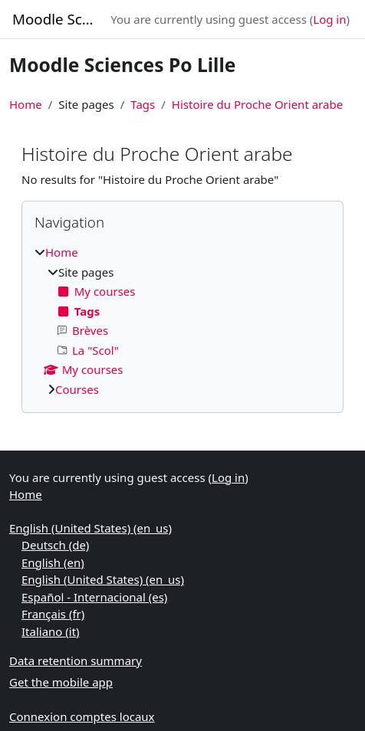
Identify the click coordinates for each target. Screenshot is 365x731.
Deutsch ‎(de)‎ (55, 544)
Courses (77, 389)
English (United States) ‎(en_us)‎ (90, 528)
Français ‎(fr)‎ (52, 613)
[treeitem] (182, 321)
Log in (329, 19)
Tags (142, 104)
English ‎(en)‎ (52, 562)
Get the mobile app (61, 682)
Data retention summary (75, 660)
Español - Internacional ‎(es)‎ (94, 597)
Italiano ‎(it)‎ (50, 631)
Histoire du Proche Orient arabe (257, 104)
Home (25, 104)
